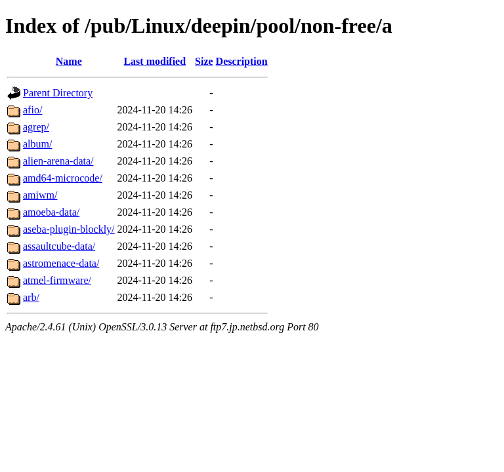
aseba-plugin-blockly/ (69, 229)
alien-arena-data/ (58, 161)
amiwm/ (40, 195)
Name (69, 61)
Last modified (154, 61)
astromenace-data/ (61, 263)
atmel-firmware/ (57, 280)
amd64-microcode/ (62, 178)
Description (242, 61)
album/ (37, 143)
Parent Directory (58, 92)
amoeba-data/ (51, 212)
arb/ (31, 297)
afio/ (32, 109)
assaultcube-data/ (59, 246)
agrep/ (36, 126)
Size (204, 61)
